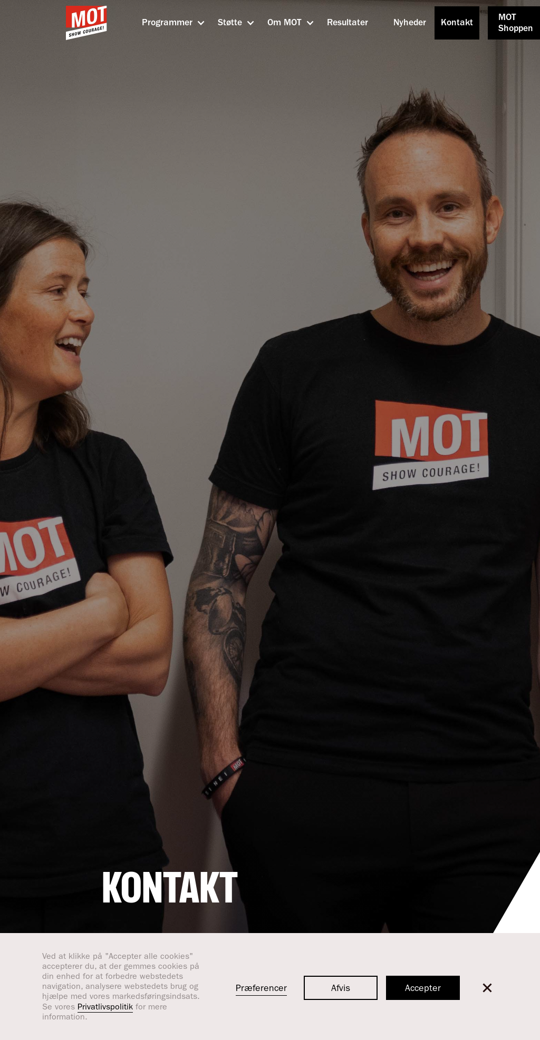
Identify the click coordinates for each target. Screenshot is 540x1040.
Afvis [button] (340, 989)
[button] (167, 23)
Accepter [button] (423, 989)
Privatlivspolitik (105, 1008)
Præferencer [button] (261, 989)
